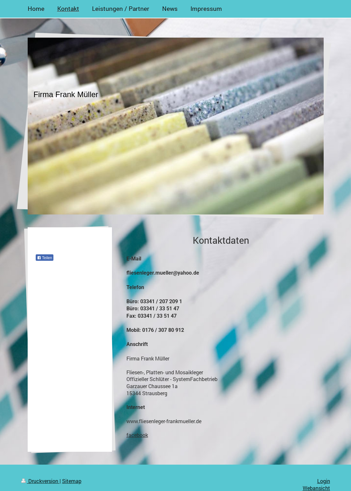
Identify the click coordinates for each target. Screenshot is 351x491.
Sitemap (71, 480)
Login (323, 480)
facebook (137, 435)
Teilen (44, 258)
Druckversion (40, 480)
